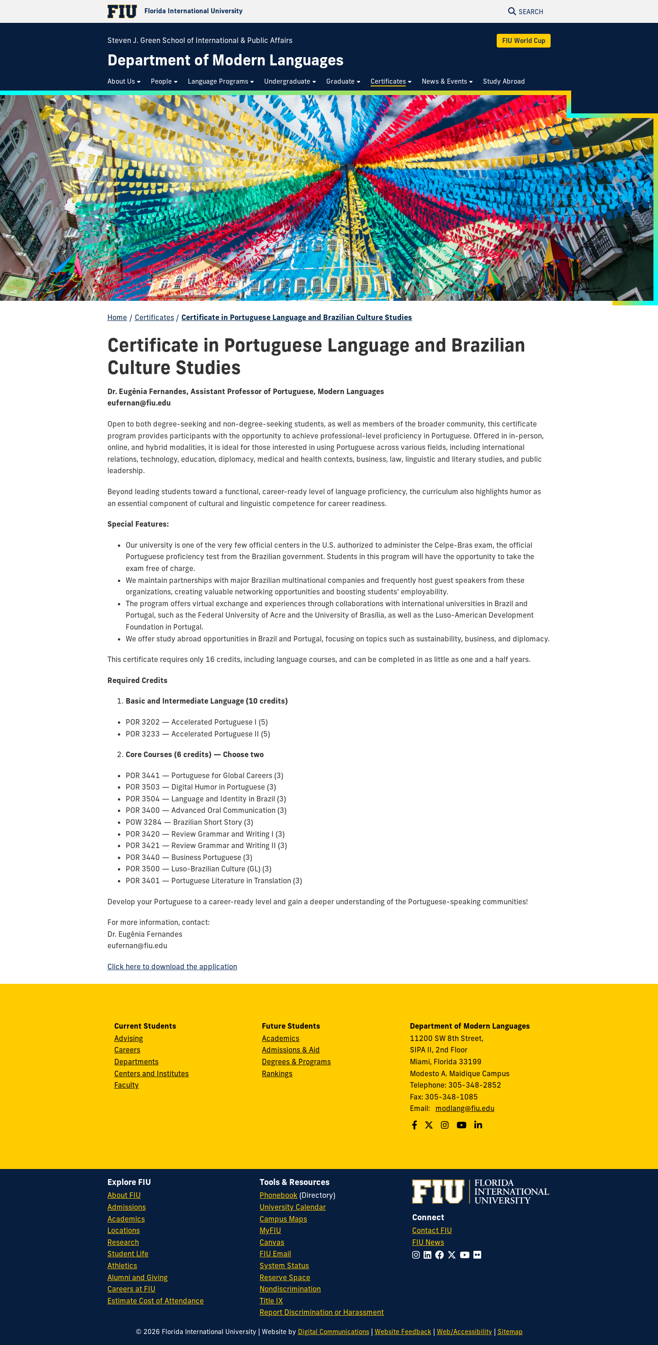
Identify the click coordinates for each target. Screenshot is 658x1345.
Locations (123, 1230)
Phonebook (278, 1195)
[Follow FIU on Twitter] (453, 1255)
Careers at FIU (131, 1288)
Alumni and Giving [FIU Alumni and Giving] (137, 1277)
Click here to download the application (172, 966)
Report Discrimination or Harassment (322, 1312)
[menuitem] (124, 82)
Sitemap (510, 1332)
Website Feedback (403, 1332)
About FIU (124, 1195)
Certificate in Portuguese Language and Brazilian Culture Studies (296, 317)
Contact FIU (432, 1230)
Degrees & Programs (296, 1061)
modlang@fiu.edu (464, 1108)
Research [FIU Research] (123, 1242)
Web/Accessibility (464, 1332)
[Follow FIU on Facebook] (441, 1255)
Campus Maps (283, 1218)
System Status (284, 1265)
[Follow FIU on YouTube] (466, 1255)
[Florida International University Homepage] (218, 11)
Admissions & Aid (291, 1049)
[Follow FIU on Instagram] (418, 1255)
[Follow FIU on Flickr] (479, 1255)
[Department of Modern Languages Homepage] (225, 60)
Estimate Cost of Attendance (155, 1300)
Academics (280, 1038)
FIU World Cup (523, 41)
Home (117, 317)
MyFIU (270, 1230)
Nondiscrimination (290, 1288)
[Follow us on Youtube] (463, 1125)
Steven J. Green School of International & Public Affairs (199, 40)
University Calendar (293, 1207)
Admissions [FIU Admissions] (126, 1207)
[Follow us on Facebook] (415, 1125)
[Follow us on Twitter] (430, 1125)
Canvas (272, 1242)
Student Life (128, 1253)
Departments (136, 1061)
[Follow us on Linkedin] (479, 1125)
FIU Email (275, 1253)
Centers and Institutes (151, 1073)
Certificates (154, 317)
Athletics (122, 1265)
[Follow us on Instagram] (446, 1125)
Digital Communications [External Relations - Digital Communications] (333, 1332)
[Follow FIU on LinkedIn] (429, 1255)
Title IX (271, 1300)
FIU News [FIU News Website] (428, 1242)
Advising (128, 1038)
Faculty (126, 1084)
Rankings (277, 1073)
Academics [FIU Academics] (126, 1218)
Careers (127, 1049)
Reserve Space (285, 1277)
